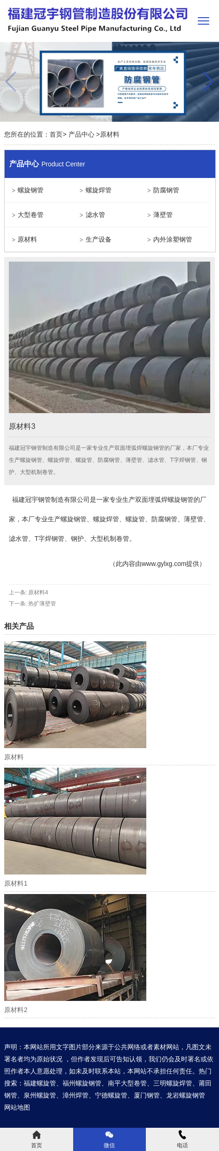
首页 (56, 134)
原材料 (27, 239)
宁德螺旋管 (111, 1095)
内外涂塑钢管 (172, 239)
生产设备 (99, 239)
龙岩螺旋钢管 (185, 1095)
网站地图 (17, 1107)
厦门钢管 (147, 1095)
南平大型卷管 (127, 1083)
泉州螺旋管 (40, 1095)
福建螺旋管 (40, 1083)
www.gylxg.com (164, 563)
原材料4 (38, 592)
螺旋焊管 (99, 190)
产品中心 (81, 134)
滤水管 (95, 214)
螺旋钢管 (31, 190)
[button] (208, 82)
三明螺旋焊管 (172, 1083)
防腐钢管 (166, 190)
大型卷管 (31, 214)
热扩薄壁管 (42, 603)
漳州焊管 (75, 1095)
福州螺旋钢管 (82, 1083)
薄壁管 (163, 214)
